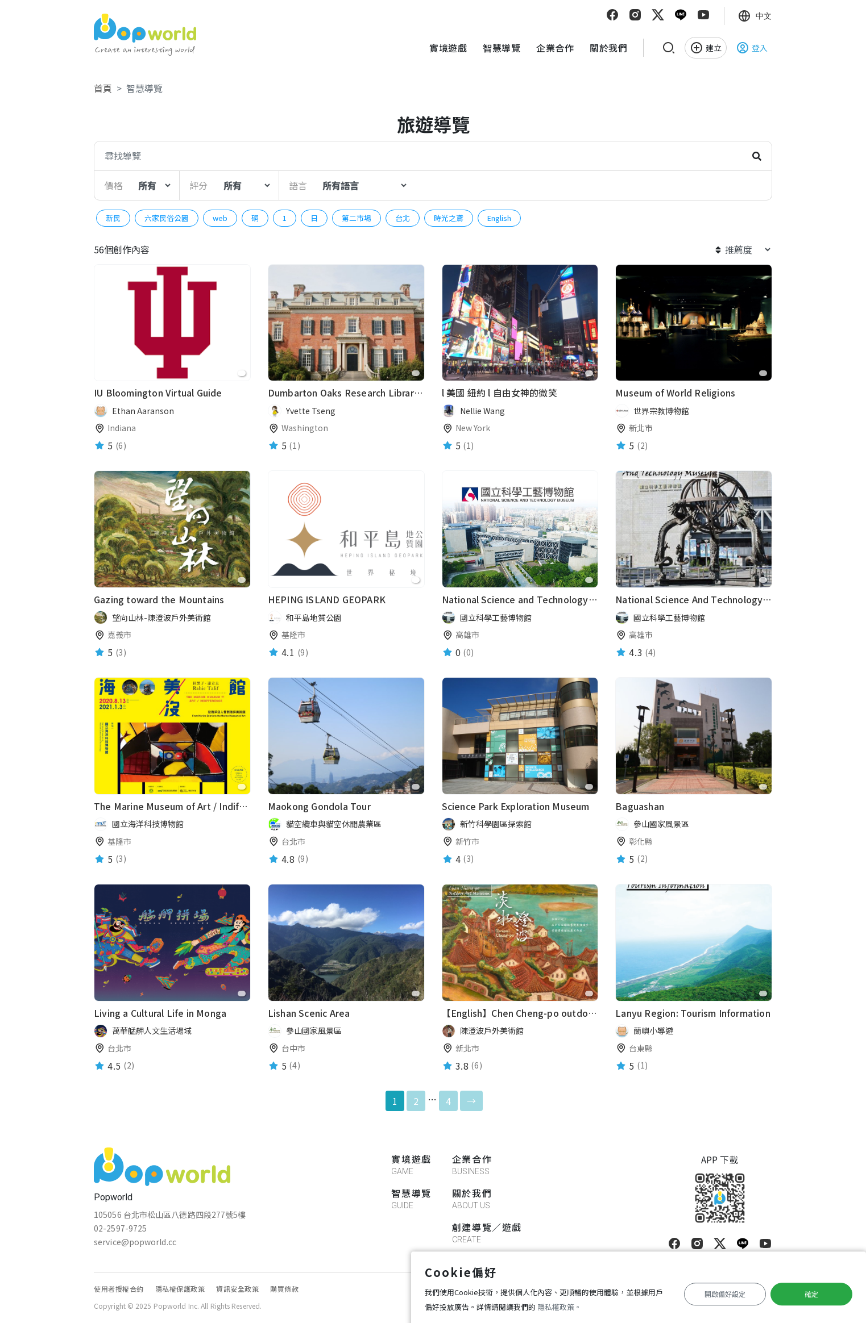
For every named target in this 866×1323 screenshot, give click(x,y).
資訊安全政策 (237, 1288)
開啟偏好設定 (725, 1294)
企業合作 (555, 48)
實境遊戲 (448, 48)
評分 (198, 185)
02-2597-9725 (120, 1228)
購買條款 (284, 1288)
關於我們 (608, 48)
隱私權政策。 (559, 1306)
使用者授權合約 (119, 1288)
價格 (114, 185)
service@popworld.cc (135, 1241)
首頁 (103, 88)
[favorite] (242, 373)
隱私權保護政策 (180, 1288)
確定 (811, 1294)
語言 (298, 185)
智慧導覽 (501, 48)
